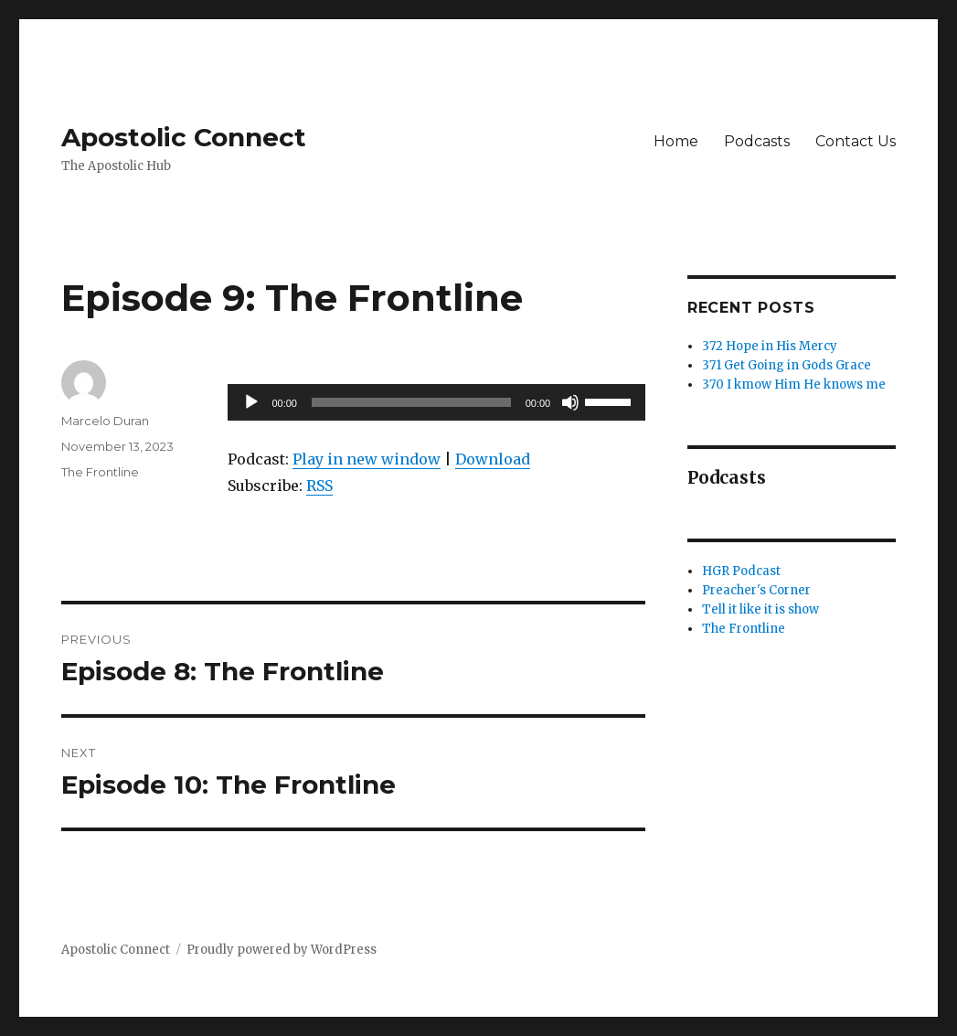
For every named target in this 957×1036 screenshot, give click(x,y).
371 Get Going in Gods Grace (786, 365)
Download (492, 459)
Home (676, 141)
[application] (436, 402)
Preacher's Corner (756, 590)
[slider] (411, 402)
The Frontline (100, 472)
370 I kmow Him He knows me (794, 384)
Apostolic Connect (183, 137)
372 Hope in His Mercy (769, 346)
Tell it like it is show (760, 609)
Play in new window (366, 459)
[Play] (251, 402)
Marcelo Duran (105, 420)
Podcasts (757, 141)
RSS (319, 485)
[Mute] (570, 402)
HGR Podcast (741, 571)
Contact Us (855, 141)
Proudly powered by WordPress (281, 949)
